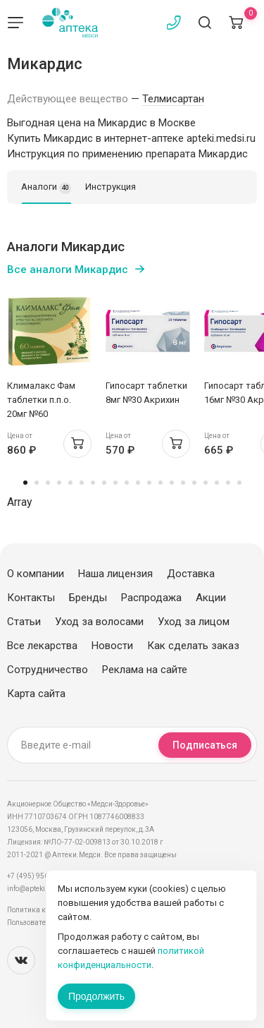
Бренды (88, 597)
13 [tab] (160, 482)
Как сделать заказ (193, 645)
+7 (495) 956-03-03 (38, 876)
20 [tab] (239, 482)
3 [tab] (48, 482)
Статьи (24, 621)
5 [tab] (70, 482)
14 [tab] (172, 482)
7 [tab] (93, 482)
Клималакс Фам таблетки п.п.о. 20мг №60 (41, 399)
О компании (35, 573)
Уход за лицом (194, 621)
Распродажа (151, 597)
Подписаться (204, 745)
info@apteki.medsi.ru (42, 889)
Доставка (191, 573)
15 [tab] (183, 482)
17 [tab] (205, 482)
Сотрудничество (47, 669)
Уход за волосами (99, 621)
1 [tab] (25, 482)
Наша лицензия (115, 573)
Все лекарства (42, 645)
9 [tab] (115, 482)
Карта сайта (36, 693)
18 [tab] (217, 482)
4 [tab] (59, 482)
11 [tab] (138, 482)
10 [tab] (127, 482)
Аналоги (46, 187)
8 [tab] (104, 482)
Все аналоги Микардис (67, 269)
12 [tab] (149, 482)
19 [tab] (228, 482)
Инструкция (110, 186)
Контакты (31, 597)
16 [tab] (194, 482)
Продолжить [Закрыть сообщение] (96, 996)
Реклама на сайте (144, 669)
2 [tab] (36, 482)
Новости (112, 645)
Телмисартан (173, 98)
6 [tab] (82, 482)
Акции (211, 597)
